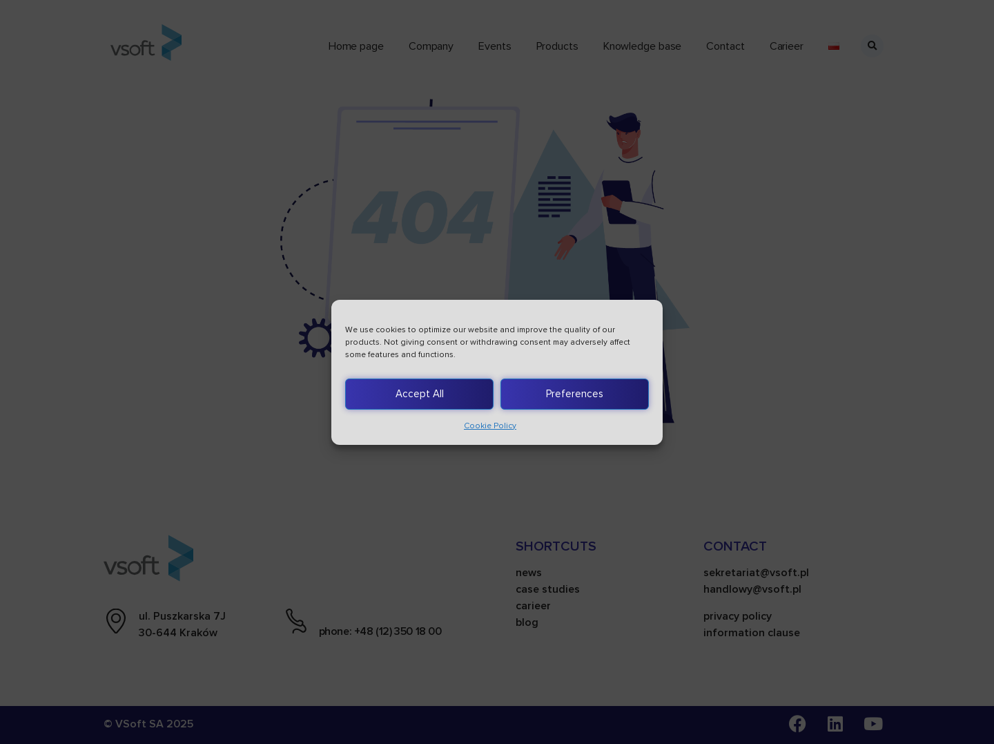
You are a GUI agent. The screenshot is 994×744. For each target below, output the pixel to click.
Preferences (574, 394)
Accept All (420, 394)
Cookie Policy (490, 426)
